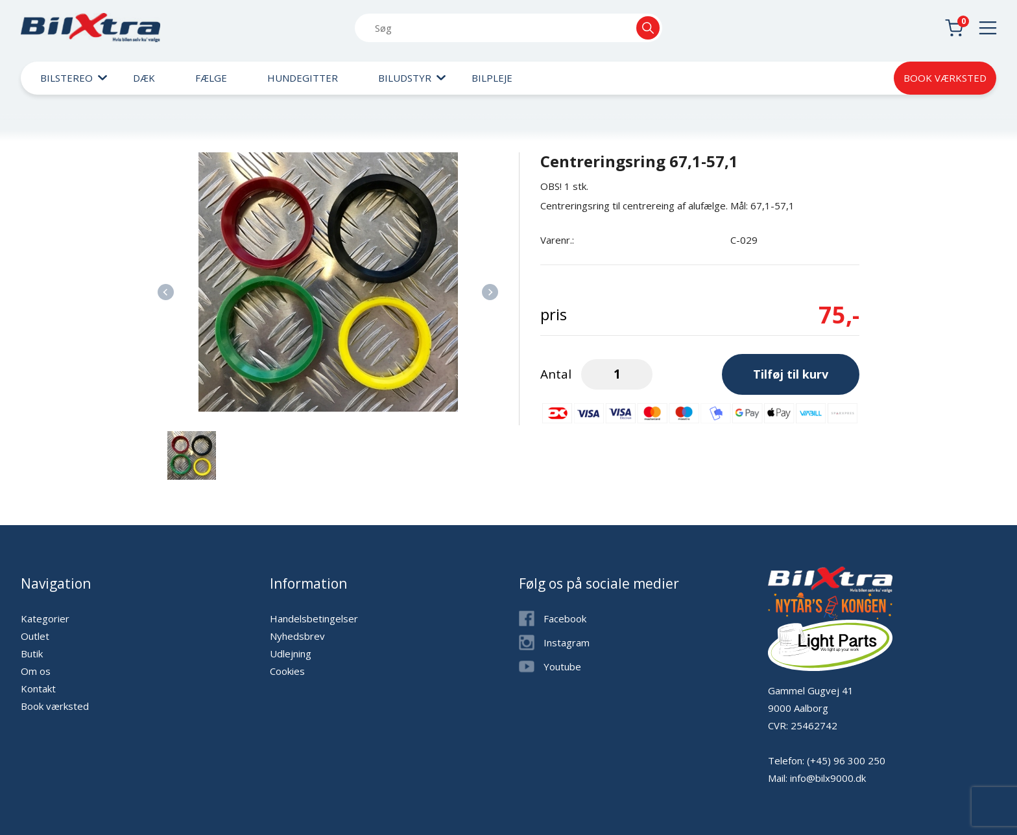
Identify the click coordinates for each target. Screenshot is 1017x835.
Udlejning (290, 653)
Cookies (287, 670)
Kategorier (45, 618)
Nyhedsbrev (297, 635)
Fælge (211, 77)
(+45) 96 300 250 (846, 760)
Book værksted (945, 77)
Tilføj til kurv (790, 374)
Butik (32, 653)
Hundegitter (302, 77)
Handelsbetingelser (314, 618)
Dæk (144, 77)
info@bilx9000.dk (828, 777)
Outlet (35, 635)
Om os (36, 670)
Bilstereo (66, 77)
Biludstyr (404, 77)
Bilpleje (492, 77)
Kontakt (38, 688)
